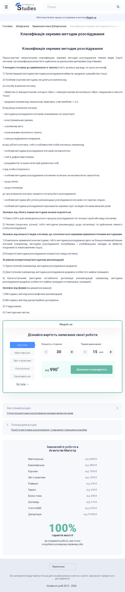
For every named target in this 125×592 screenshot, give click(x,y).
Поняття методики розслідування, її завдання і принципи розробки (49, 430)
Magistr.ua (91, 17)
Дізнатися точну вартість (92, 369)
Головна (7, 26)
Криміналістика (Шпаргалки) (49, 26)
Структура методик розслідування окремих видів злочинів (40, 413)
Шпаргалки (22, 26)
